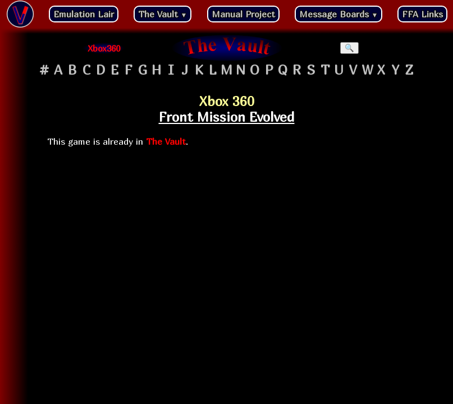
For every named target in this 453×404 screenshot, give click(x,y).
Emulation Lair (83, 14)
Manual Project (243, 14)
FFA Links (422, 14)
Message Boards (338, 14)
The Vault (162, 14)
